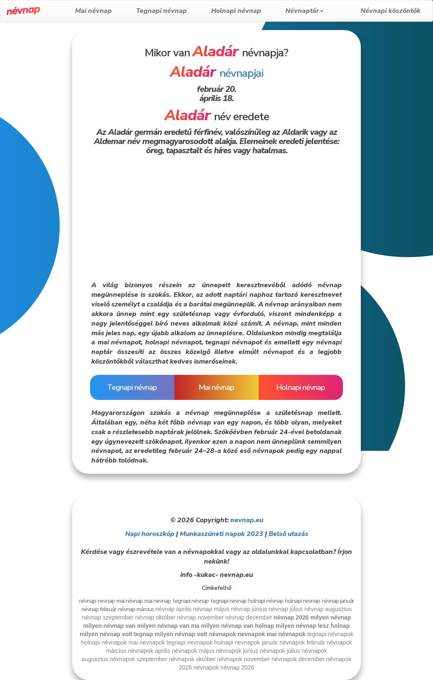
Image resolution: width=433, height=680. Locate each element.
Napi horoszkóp (149, 533)
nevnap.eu (246, 520)
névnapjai (216, 73)
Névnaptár (317, 10)
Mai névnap (106, 10)
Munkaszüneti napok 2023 (221, 533)
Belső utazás (288, 533)
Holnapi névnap (249, 10)
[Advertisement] (35, 155)
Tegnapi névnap (174, 10)
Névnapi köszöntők (390, 10)
